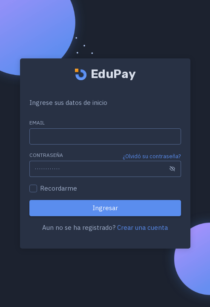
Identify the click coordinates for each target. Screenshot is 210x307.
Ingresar (105, 208)
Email (37, 122)
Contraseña (46, 155)
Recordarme (58, 188)
